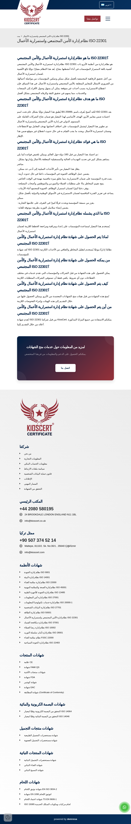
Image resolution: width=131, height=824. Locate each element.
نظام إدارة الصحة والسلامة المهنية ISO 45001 (45, 587)
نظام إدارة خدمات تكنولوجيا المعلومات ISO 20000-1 (48, 602)
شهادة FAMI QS (31, 667)
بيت (18, 36)
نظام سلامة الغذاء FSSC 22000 (39, 637)
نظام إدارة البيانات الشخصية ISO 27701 (42, 607)
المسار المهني (31, 484)
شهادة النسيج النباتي (33, 770)
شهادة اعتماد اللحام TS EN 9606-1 (40, 799)
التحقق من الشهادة (33, 489)
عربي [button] (106, 5)
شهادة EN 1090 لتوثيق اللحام (37, 794)
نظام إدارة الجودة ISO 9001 (37, 572)
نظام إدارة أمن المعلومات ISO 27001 (41, 597)
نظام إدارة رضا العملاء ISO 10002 (40, 627)
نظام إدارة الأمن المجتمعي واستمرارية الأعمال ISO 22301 (51, 617)
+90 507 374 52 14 (38, 540)
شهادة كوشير (30, 682)
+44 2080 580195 (37, 508)
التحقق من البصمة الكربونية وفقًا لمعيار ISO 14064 (48, 711)
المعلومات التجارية (32, 458)
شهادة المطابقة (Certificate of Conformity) (44, 692)
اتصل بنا (65, 368)
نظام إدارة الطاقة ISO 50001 (37, 612)
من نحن (27, 453)
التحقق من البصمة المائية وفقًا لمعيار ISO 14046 (46, 716)
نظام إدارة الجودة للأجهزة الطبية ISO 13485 (44, 592)
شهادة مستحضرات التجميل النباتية (40, 760)
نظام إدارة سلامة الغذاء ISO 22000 (40, 582)
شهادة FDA (29, 677)
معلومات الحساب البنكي (35, 463)
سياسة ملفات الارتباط (34, 468)
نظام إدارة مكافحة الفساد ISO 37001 (41, 622)
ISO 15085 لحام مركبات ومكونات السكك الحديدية (47, 804)
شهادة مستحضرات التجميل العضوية (40, 740)
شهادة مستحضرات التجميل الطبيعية (41, 735)
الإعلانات (28, 479)
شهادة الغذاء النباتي (33, 765)
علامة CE (28, 662)
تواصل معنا (92, 18)
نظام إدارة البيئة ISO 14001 (37, 577)
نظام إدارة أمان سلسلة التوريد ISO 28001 (43, 632)
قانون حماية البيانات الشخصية (38, 474)
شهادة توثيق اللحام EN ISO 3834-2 (40, 789)
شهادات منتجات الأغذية (34, 672)
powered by (65, 819)
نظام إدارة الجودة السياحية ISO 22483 (42, 642)
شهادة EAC (29, 687)
